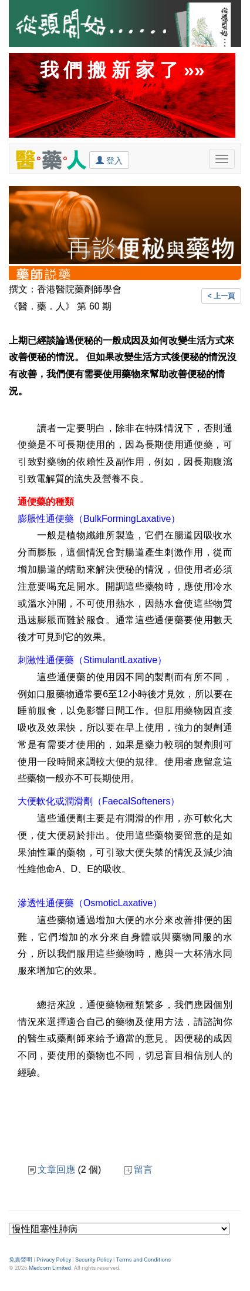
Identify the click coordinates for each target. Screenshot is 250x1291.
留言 (138, 1169)
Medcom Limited (50, 1268)
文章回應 (51, 1169)
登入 (109, 160)
